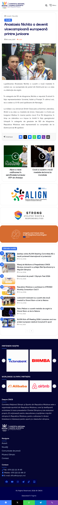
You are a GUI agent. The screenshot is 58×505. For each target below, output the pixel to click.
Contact (5, 458)
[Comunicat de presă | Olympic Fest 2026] (8, 279)
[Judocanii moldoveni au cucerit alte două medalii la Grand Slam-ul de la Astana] (8, 301)
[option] (17, 361)
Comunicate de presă (11, 451)
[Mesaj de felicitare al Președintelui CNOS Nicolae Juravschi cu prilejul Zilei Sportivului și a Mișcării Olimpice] (8, 268)
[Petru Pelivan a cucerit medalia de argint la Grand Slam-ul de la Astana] (8, 312)
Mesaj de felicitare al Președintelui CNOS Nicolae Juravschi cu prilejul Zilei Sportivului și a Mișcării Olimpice (36, 267)
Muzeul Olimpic (8, 454)
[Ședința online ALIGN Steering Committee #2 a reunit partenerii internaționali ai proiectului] (8, 257)
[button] (3, 360)
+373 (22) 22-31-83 (14, 470)
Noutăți (15, 16)
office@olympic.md (17, 476)
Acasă (7, 16)
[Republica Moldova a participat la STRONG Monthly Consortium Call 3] (8, 290)
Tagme (33, 496)
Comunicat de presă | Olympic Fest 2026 (33, 276)
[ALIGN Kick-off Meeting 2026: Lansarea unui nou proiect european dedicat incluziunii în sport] (8, 322)
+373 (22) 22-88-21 (17, 473)
